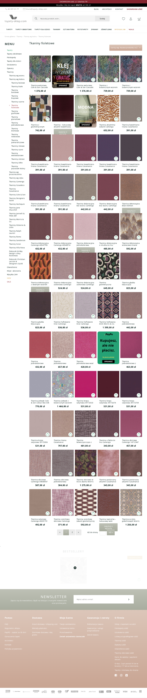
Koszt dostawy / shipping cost (45, 624)
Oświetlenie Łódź (122, 649)
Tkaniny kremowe (15, 129)
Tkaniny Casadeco (16, 185)
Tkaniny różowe (18, 146)
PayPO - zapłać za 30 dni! (15, 632)
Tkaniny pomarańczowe (17, 141)
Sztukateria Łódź (122, 632)
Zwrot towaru (93, 635)
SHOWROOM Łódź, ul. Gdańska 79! (73, 1)
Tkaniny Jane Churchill (14, 209)
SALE (9, 282)
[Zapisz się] (129, 599)
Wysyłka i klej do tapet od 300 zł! (73, 5)
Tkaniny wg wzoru (16, 75)
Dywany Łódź (120, 645)
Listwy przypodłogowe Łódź (126, 636)
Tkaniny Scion (15, 244)
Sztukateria (12, 65)
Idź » (111, 532)
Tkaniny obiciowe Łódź (124, 653)
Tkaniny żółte (17, 163)
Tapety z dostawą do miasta (126, 670)
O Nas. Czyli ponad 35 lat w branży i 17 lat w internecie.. (127, 664)
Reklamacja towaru (95, 624)
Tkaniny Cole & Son (17, 194)
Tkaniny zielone (18, 159)
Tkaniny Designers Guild (17, 199)
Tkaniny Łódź (120, 640)
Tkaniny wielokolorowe (17, 154)
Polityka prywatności (13, 649)
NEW (9, 278)
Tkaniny (10, 72)
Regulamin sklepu (12, 628)
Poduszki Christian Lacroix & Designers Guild (17, 261)
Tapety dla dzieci (14, 61)
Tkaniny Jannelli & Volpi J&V (17, 214)
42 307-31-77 (12, 9)
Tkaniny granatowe (15, 118)
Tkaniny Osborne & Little (17, 226)
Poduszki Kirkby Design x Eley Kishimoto (16, 253)
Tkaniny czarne (17, 102)
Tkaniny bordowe (15, 91)
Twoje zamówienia (67, 624)
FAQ (6, 624)
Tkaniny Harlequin (17, 204)
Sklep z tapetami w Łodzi (125, 624)
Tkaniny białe (17, 86)
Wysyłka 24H (12, 274)
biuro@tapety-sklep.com (34, 9)
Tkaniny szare (17, 149)
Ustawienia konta (67, 628)
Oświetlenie (12, 267)
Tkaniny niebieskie (15, 135)
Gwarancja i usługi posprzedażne (95, 629)
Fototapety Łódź (121, 628)
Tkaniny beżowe (18, 83)
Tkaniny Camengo (16, 181)
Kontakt (119, 9)
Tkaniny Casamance (14, 190)
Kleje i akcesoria (14, 271)
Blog (96, 9)
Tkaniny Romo (15, 237)
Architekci (107, 9)
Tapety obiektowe (14, 54)
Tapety (10, 50)
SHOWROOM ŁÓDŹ (134, 9)
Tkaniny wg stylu (16, 178)
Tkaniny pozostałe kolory (18, 167)
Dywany (10, 68)
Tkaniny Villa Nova (17, 247)
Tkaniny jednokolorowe (17, 124)
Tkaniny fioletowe (15, 106)
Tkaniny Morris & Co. (16, 220)
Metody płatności (39, 628)
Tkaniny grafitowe (15, 112)
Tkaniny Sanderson (17, 240)
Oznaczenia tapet (12, 636)
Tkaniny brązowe (15, 97)
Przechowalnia (66, 632)
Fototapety (11, 57)
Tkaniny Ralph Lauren (15, 232)
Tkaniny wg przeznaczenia (15, 173)
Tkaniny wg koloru (17, 79)
